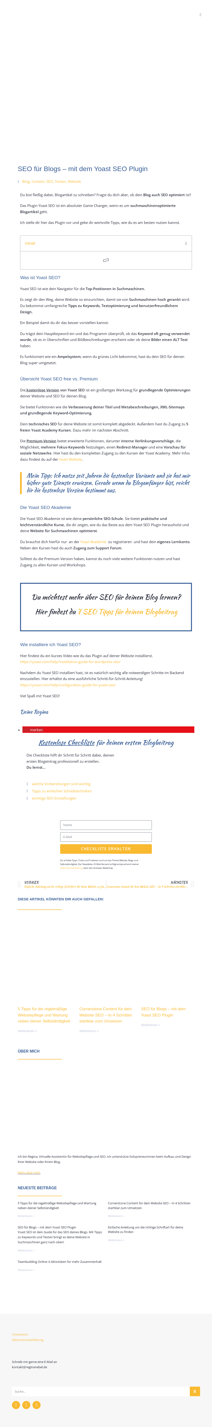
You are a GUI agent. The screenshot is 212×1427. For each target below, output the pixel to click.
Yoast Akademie (93, 541)
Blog (26, 181)
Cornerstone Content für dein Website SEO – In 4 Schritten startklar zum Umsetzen (105, 1015)
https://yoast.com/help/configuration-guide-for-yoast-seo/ (68, 684)
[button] (186, 243)
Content (38, 181)
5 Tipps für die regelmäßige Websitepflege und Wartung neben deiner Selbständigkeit (44, 1015)
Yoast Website (70, 459)
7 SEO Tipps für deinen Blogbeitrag (127, 612)
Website (74, 181)
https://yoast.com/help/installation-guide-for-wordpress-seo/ (70, 661)
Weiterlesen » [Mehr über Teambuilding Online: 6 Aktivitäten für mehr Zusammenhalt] (26, 1270)
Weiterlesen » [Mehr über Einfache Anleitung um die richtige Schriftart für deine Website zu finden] (116, 1240)
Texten (60, 181)
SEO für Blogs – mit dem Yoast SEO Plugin (47, 1227)
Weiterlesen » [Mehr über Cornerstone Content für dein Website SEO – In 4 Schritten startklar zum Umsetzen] (89, 1031)
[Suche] (195, 1391)
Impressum (20, 1334)
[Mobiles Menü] (200, 14)
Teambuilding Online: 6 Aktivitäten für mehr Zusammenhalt (60, 1261)
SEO (49, 181)
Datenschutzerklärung (71, 868)
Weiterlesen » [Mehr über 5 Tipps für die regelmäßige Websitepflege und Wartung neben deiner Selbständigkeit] (27, 1031)
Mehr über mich (29, 1172)
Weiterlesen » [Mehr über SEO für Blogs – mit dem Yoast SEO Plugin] (150, 1025)
